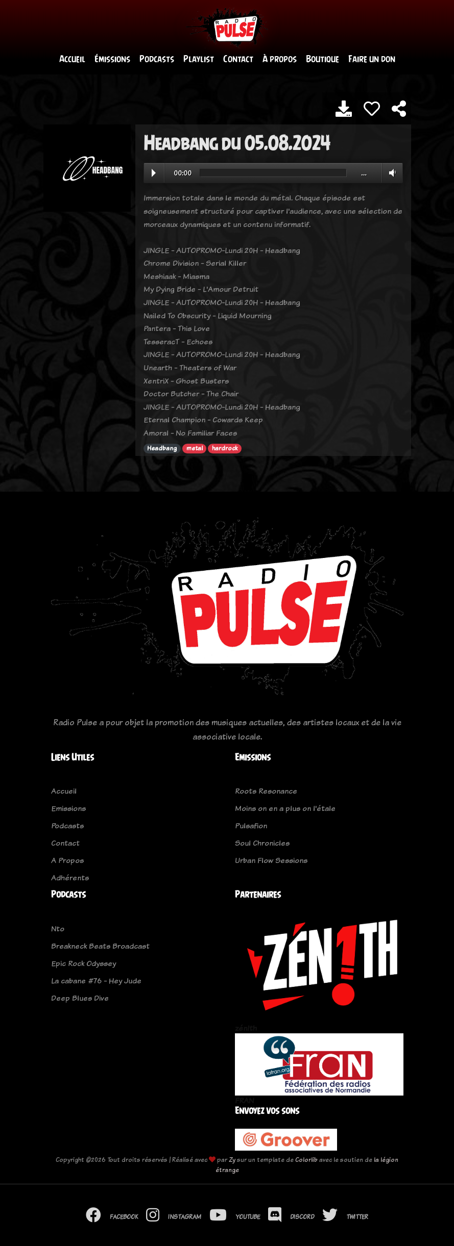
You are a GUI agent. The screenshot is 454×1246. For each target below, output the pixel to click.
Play (154, 173)
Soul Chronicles (262, 843)
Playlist (198, 59)
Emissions (68, 808)
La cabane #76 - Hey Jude (96, 981)
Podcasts (156, 59)
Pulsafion (251, 826)
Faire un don (371, 59)
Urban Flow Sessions (271, 860)
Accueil (72, 59)
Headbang (162, 449)
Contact (238, 59)
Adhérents (70, 878)
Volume (390, 172)
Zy (232, 1159)
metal (194, 449)
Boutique (322, 59)
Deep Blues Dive (80, 998)
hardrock (224, 449)
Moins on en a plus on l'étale (285, 808)
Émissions (112, 59)
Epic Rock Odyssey (83, 963)
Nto (57, 929)
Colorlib (306, 1159)
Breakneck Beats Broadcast (100, 946)
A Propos (67, 860)
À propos (279, 59)
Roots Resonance (266, 791)
